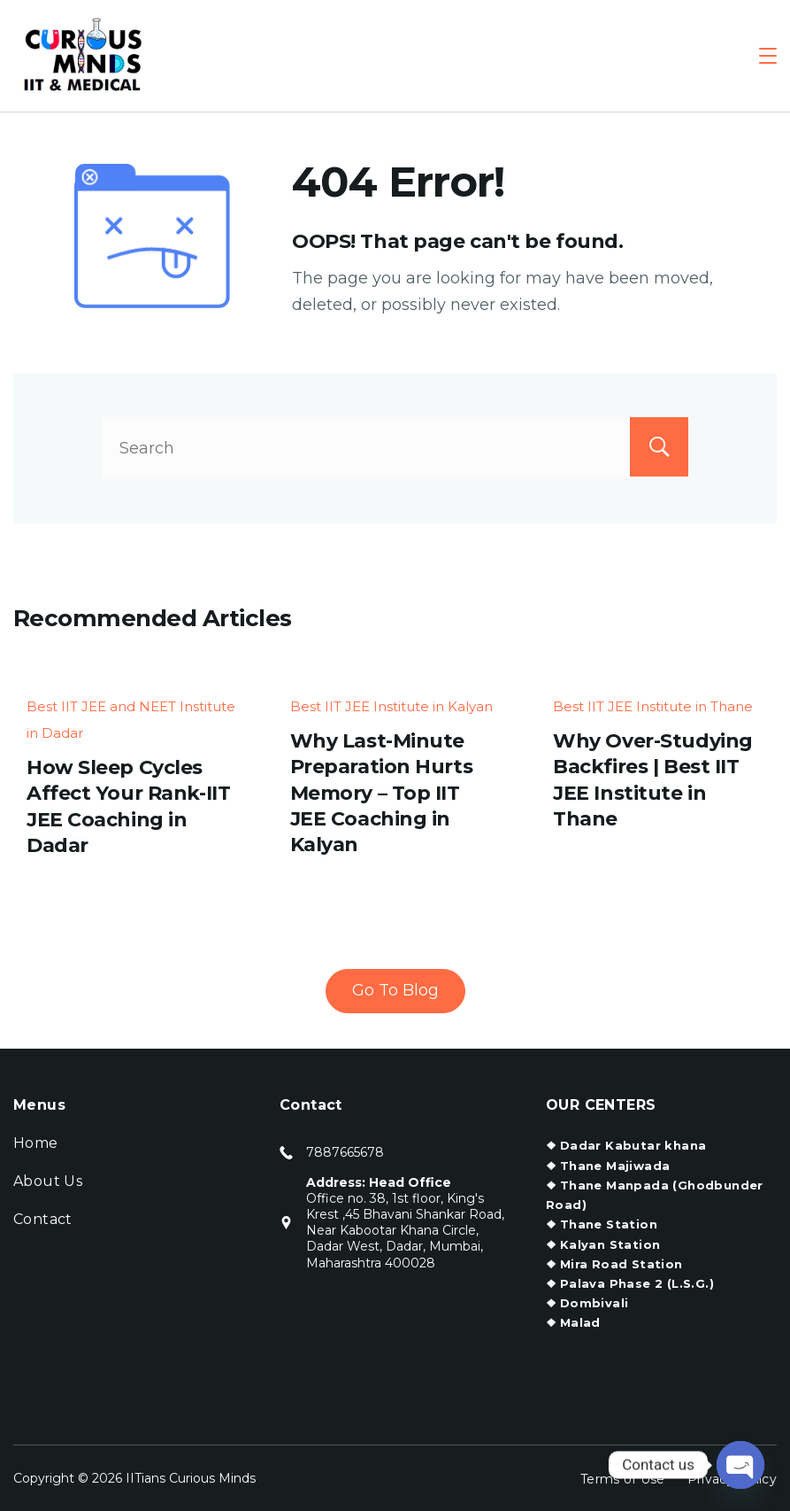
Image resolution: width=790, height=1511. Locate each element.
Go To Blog (395, 989)
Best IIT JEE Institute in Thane (653, 706)
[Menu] (768, 56)
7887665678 (345, 1152)
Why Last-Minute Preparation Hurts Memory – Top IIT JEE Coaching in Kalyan (381, 792)
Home (35, 1143)
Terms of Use (622, 1478)
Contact (43, 1219)
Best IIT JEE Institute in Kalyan (391, 706)
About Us (47, 1181)
